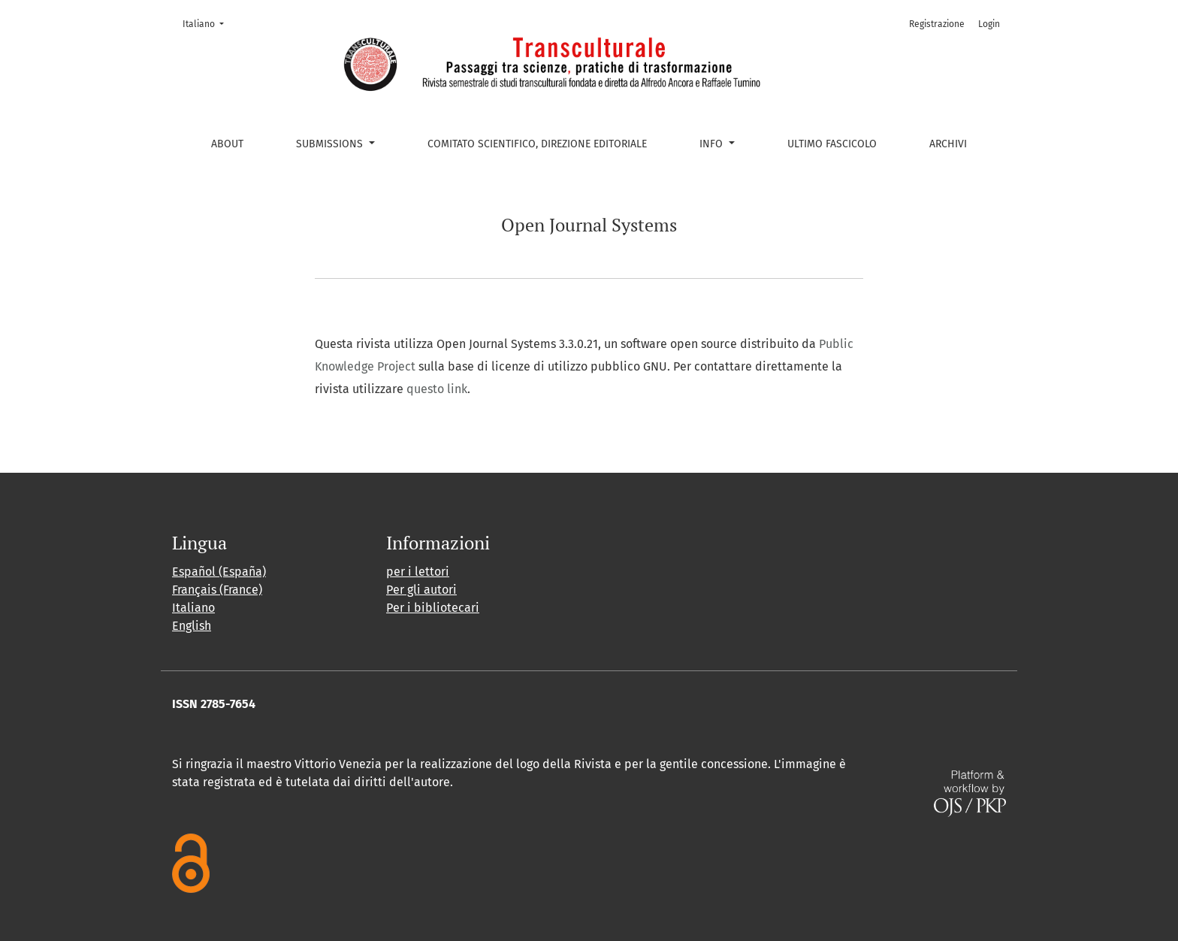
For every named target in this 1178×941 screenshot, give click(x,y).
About (227, 144)
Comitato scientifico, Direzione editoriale (537, 144)
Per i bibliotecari (432, 608)
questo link (436, 389)
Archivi (948, 144)
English (191, 626)
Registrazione (937, 24)
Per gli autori (421, 589)
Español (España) (219, 571)
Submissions (331, 144)
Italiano (208, 23)
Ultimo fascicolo (832, 144)
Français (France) (217, 589)
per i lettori (417, 571)
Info (712, 144)
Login (989, 24)
